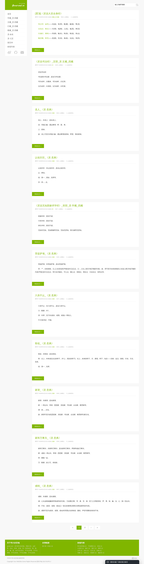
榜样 (100, 548)
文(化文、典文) (43, 29)
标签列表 (11, 47)
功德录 (93, 553)
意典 (53, 113)
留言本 (10, 43)
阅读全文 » (38, 50)
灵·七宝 (10, 39)
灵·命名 (10, 34)
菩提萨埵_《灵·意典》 (47, 253)
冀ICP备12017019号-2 (44, 561)
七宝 (92, 550)
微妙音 (101, 553)
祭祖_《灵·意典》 (44, 343)
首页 (9, 14)
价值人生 (50, 546)
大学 (79, 550)
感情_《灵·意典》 (44, 486)
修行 (87, 548)
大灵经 (80, 548)
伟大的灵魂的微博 (9, 52)
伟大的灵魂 (20, 546)
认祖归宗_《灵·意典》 (47, 157)
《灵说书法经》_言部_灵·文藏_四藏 (54, 61)
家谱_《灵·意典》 (44, 390)
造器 (86, 553)
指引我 (44, 546)
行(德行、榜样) (43, 33)
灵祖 (99, 546)
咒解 (79, 553)
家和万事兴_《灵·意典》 (48, 438)
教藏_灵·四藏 (13, 30)
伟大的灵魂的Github (16, 52)
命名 (86, 550)
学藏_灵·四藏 (13, 18)
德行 (94, 548)
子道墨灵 (92, 546)
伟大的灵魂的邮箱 (22, 52)
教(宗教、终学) (43, 38)
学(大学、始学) (43, 24)
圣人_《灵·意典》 (44, 109)
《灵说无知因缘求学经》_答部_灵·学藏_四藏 (59, 205)
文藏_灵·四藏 (13, 22)
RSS (135, 558)
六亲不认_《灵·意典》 (47, 295)
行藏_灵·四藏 (13, 26)
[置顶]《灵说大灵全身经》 (49, 13)
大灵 (30, 546)
